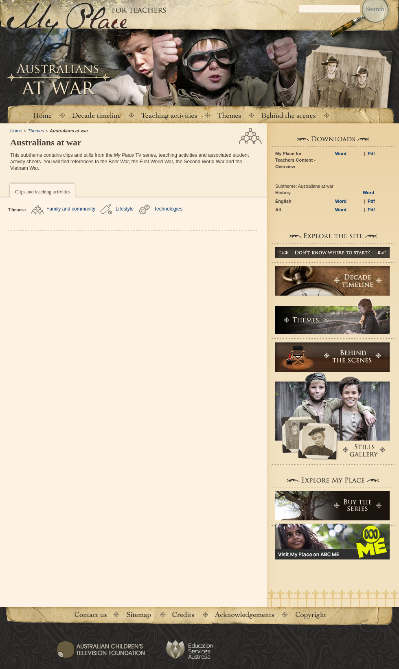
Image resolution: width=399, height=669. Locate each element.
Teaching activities (169, 115)
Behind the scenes (288, 115)
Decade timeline (96, 115)
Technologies (168, 209)
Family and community (70, 209)
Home (42, 115)
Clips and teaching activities (42, 192)
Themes (36, 130)
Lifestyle (125, 209)
